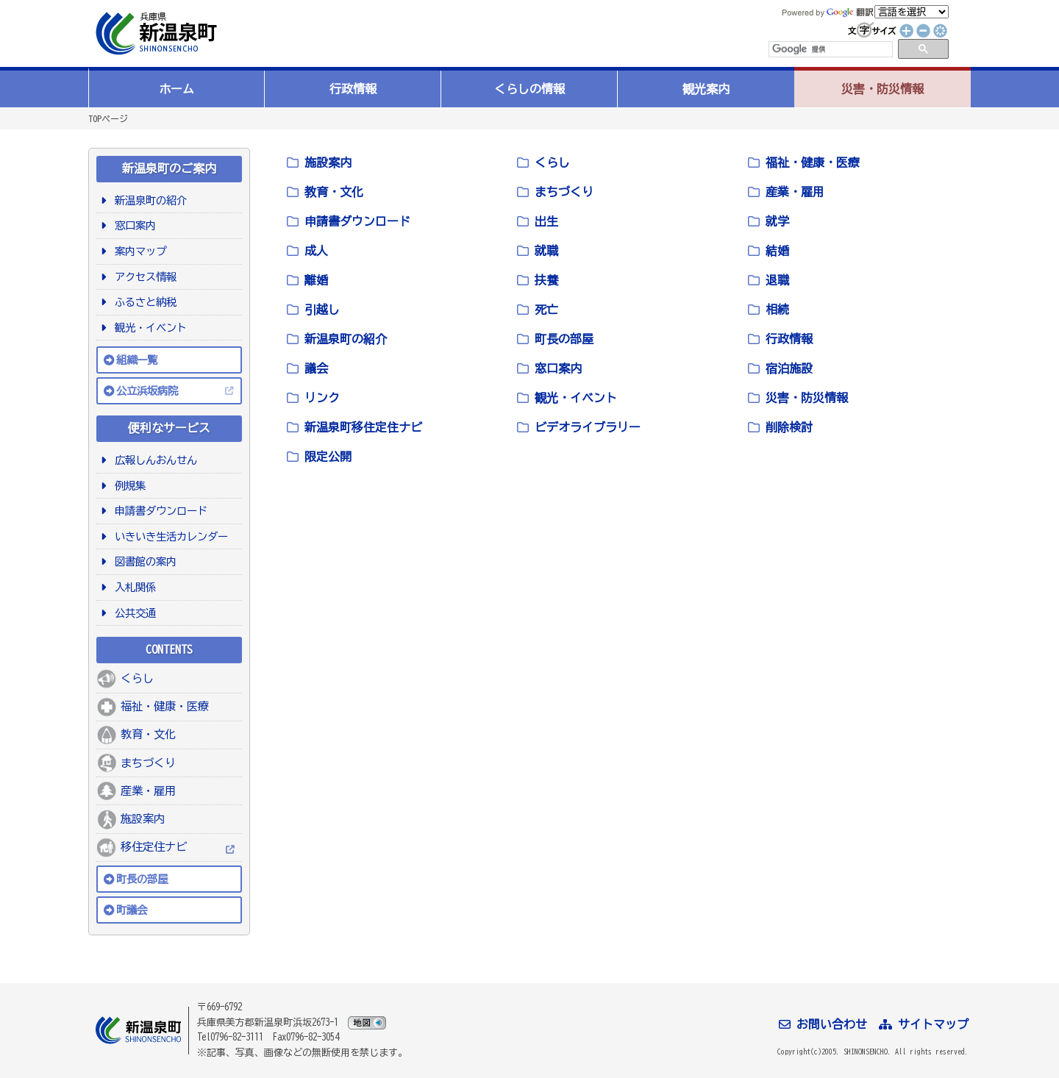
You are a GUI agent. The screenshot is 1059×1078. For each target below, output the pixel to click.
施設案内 (143, 818)
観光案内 (706, 89)
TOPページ (108, 118)
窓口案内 (133, 225)
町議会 (131, 909)
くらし (137, 678)
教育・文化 (148, 734)
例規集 (128, 485)
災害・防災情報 (882, 89)
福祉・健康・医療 (165, 706)
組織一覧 (136, 359)
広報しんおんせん (153, 459)
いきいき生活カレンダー (169, 536)
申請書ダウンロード (158, 510)
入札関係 (133, 587)
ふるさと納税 (143, 301)
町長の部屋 (142, 879)
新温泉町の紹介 (148, 200)
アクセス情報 (143, 276)
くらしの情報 (529, 89)
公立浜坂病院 (147, 390)
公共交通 (133, 612)
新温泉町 (154, 33)
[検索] (829, 49)
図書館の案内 (143, 561)
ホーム (176, 89)
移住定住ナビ (154, 846)
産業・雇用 (148, 790)
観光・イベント (148, 327)
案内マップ (138, 251)
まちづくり (148, 762)
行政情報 (353, 89)
